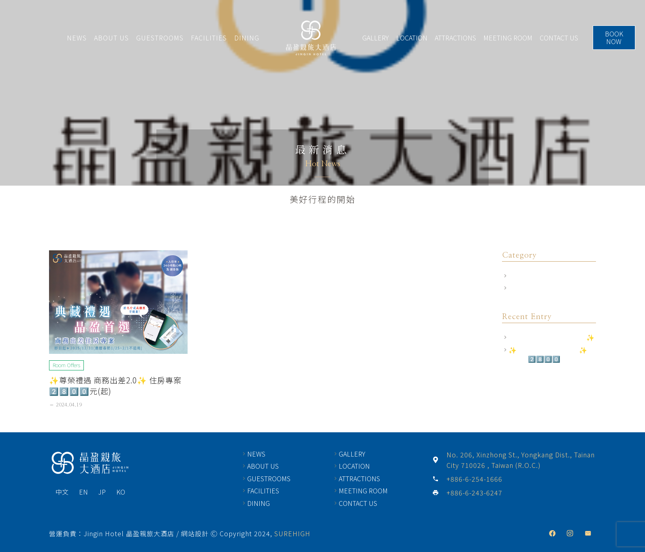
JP (102, 492)
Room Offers (527, 276)
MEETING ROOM (507, 37)
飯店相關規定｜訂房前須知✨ (551, 337)
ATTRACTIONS (455, 37)
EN (83, 492)
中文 (62, 492)
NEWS (77, 37)
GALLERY (375, 37)
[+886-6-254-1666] (439, 479)
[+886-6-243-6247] (439, 492)
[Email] (588, 533)
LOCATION (411, 37)
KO (120, 492)
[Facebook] (552, 533)
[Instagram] (570, 533)
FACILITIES (209, 37)
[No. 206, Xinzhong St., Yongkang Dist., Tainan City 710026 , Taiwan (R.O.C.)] (439, 460)
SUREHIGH (292, 533)
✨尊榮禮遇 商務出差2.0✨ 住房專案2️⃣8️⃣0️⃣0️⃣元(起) (115, 385)
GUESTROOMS (160, 37)
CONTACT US (559, 37)
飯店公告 (521, 288)
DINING (246, 37)
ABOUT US (111, 37)
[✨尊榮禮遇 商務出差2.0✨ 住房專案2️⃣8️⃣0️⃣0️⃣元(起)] (118, 302)
